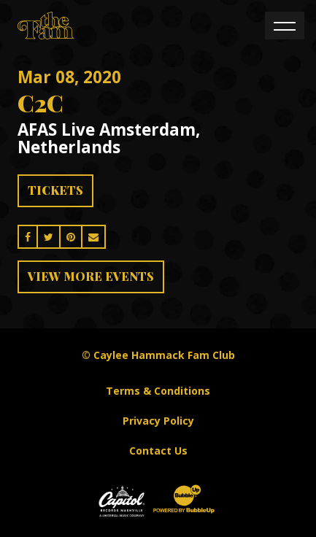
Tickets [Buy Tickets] (55, 190)
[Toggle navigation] (284, 25)
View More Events (91, 276)
